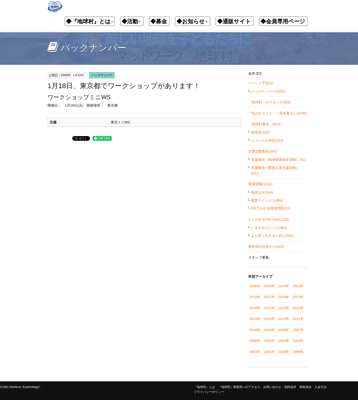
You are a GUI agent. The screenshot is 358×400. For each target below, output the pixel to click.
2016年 (283, 308)
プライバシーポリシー (209, 392)
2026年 (254, 286)
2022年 (254, 297)
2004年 (283, 341)
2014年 (254, 319)
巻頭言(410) (260, 132)
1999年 (298, 352)
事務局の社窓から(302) (266, 246)
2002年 (254, 352)
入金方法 (320, 387)
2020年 (283, 297)
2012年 (283, 319)
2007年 (298, 330)
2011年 (298, 319)
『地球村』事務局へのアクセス (239, 387)
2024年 (283, 286)
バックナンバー (102, 75)
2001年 (269, 352)
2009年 (269, 330)
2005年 (269, 341)
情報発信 (305, 387)
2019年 (298, 297)
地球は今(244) (262, 192)
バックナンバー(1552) (268, 91)
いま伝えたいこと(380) (269, 228)
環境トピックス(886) (267, 200)
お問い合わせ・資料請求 (279, 387)
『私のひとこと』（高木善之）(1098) (277, 113)
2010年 (254, 330)
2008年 (283, 330)
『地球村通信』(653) (264, 124)
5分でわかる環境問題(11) (270, 208)
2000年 (283, 352)
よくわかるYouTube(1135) (268, 219)
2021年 (269, 297)
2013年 (269, 319)
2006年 (254, 341)
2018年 (254, 308)
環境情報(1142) (260, 184)
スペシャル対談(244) (267, 140)
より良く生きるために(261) (272, 235)
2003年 (298, 341)
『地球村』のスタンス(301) (269, 102)
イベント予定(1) (260, 83)
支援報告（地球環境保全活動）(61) (278, 159)
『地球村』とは (204, 387)
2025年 (269, 286)
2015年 (298, 308)
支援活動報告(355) (262, 151)
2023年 (298, 286)
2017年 (269, 308)
